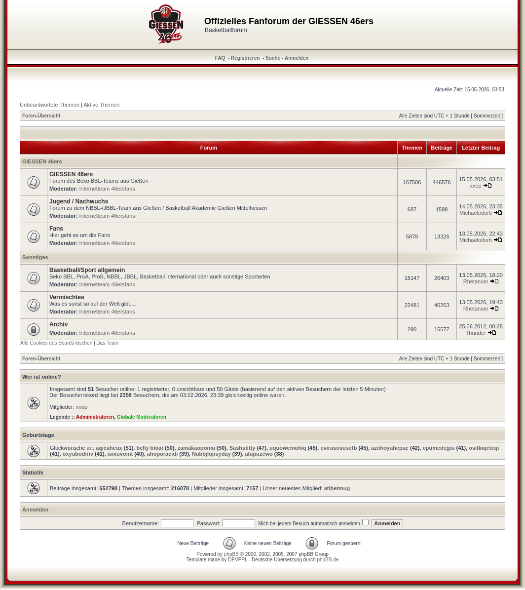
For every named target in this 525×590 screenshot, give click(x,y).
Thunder (476, 333)
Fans (56, 228)
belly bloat (149, 448)
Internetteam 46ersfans (107, 189)
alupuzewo (259, 454)
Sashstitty (242, 448)
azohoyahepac (390, 448)
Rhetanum (475, 281)
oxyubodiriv (78, 454)
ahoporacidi (162, 454)
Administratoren (95, 417)
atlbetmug (337, 488)
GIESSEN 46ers (42, 161)
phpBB (231, 554)
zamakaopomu (196, 448)
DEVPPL (237, 559)
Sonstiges (35, 257)
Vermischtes (66, 297)
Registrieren (245, 58)
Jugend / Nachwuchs (78, 201)
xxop (475, 186)
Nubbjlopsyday (211, 454)
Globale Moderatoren (141, 417)
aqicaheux (109, 448)
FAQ (220, 58)
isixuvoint (120, 454)
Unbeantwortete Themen (49, 105)
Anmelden (296, 58)
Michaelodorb (475, 213)
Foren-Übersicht (41, 115)
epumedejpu (439, 448)
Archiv (58, 324)
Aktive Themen (101, 105)
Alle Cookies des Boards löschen (56, 343)
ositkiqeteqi (484, 448)
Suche (272, 58)
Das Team (107, 343)
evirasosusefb (338, 448)
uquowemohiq (287, 448)
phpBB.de (327, 559)
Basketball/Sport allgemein (87, 270)
